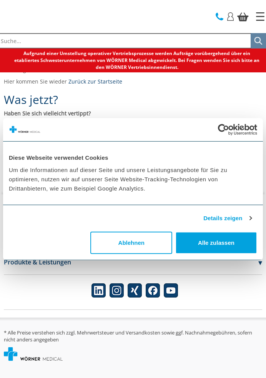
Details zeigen (222, 218)
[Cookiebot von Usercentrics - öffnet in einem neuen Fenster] (223, 129)
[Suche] (258, 41)
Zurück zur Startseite (95, 81)
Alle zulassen (216, 242)
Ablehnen (131, 242)
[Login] (230, 16)
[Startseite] (260, 16)
